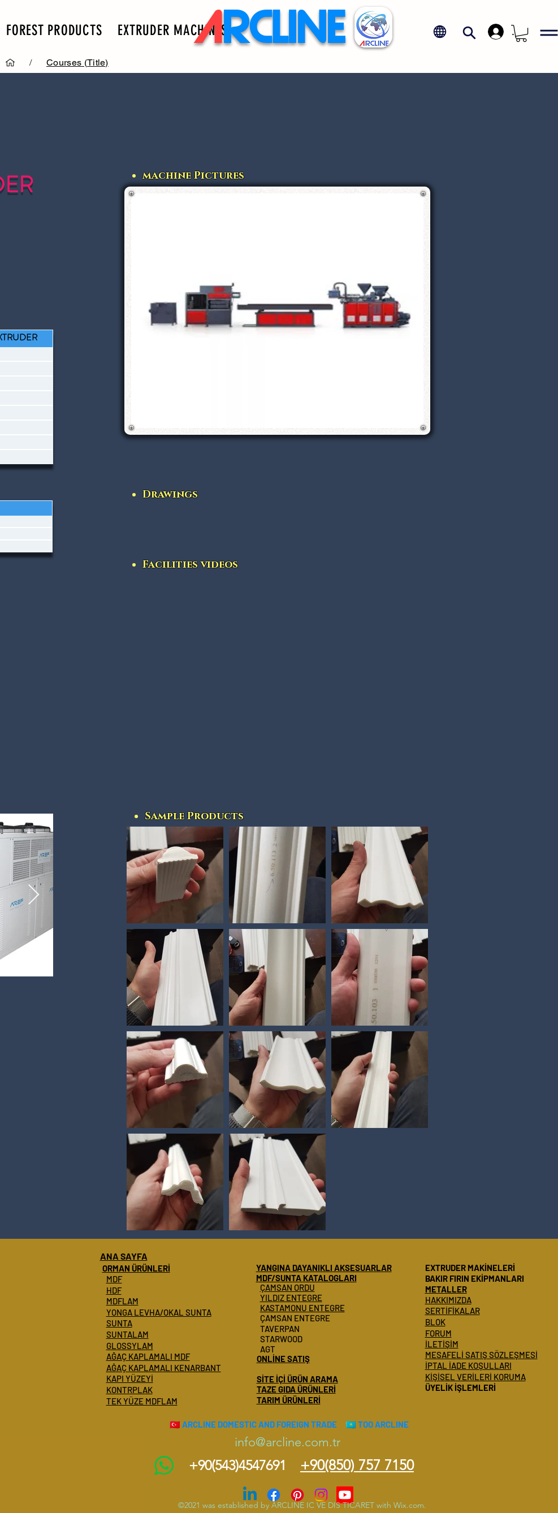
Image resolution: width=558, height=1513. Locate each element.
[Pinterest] (297, 1494)
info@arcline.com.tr (287, 1442)
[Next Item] (33, 895)
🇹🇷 (175, 1424)
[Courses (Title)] (77, 62)
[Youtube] (344, 1494)
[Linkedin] (249, 1494)
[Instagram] (321, 1494)
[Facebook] (273, 1494)
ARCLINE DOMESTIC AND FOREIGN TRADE (259, 1424)
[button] (54, 30)
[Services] (10, 62)
